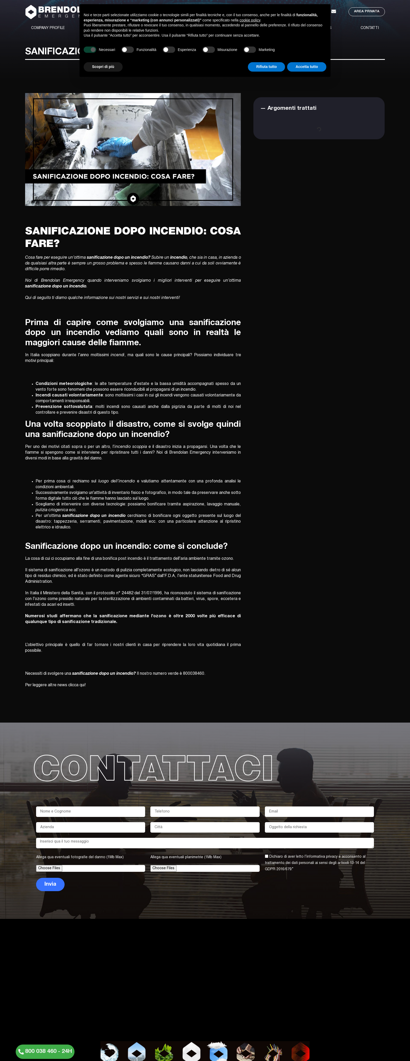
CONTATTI (370, 28)
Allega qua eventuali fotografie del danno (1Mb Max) (80, 857)
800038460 (193, 674)
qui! (82, 685)
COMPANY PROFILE (48, 28)
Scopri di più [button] (103, 67)
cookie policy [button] (250, 20)
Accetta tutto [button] (306, 67)
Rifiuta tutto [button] (266, 67)
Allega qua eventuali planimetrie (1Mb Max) (185, 857)
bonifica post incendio (123, 559)
